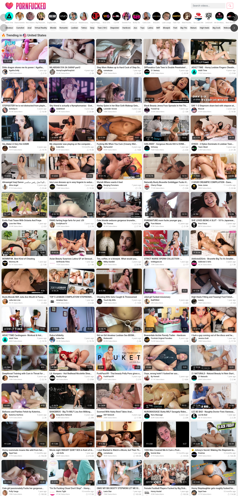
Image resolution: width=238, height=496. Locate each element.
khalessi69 (108, 338)
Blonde (54, 28)
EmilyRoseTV (61, 224)
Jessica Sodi (203, 338)
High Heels (207, 28)
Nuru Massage (157, 415)
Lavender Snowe (110, 109)
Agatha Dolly (14, 70)
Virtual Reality (41, 28)
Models (84, 5)
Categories (69, 5)
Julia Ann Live (14, 300)
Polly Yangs (13, 491)
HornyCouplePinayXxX (65, 70)
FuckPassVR (109, 376)
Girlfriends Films (63, 262)
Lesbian (75, 28)
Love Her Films (15, 224)
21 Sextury (155, 70)
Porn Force (202, 224)
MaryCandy (13, 376)
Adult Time (202, 70)
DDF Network (109, 415)
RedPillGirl (155, 300)
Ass (137, 28)
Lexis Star (108, 491)
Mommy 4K (13, 262)
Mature (196, 28)
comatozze (108, 70)
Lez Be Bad (202, 415)
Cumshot (21, 28)
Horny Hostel (156, 491)
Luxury (201, 300)
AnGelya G (13, 109)
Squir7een (13, 453)
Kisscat (201, 109)
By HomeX (155, 376)
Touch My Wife (110, 300)
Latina (152, 28)
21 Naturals (202, 376)
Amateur (9, 28)
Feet (177, 28)
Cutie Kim (60, 147)
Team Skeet (203, 147)
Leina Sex (60, 338)
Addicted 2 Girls (204, 262)
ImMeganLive (156, 262)
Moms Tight (61, 491)
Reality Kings (61, 376)
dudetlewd (60, 109)
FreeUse (201, 453)
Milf (160, 28)
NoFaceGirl (108, 147)
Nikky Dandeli (109, 262)
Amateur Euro (61, 300)
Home (55, 5)
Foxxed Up (155, 109)
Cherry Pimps (156, 185)
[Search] (208, 6)
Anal (30, 28)
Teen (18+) (104, 28)
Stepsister (116, 28)
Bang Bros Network (64, 415)
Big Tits (186, 28)
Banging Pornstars (111, 185)
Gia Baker (13, 147)
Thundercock (61, 185)
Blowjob (168, 28)
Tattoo (85, 28)
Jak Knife (60, 453)
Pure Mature (156, 224)
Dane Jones (203, 185)
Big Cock (219, 28)
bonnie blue (155, 453)
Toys (144, 28)
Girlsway (154, 147)
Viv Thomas (108, 224)
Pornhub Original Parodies (161, 338)
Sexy (93, 28)
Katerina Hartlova (16, 415)
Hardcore (128, 28)
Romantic (64, 28)
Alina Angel (13, 185)
